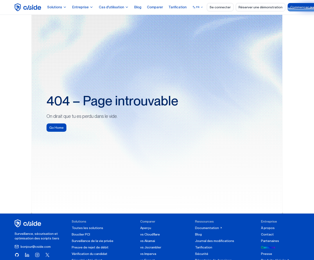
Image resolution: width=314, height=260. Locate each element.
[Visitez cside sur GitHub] (17, 255)
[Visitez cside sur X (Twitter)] (47, 255)
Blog (137, 7)
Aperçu (145, 228)
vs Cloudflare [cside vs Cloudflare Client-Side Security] (150, 234)
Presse (266, 254)
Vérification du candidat (89, 254)
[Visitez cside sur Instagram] (37, 255)
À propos (268, 228)
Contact (267, 234)
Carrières (268, 247)
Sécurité (201, 254)
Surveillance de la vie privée (92, 241)
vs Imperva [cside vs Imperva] (148, 254)
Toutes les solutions (87, 228)
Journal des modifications (214, 241)
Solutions (57, 7)
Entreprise (82, 7)
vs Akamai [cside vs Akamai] (147, 241)
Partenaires (270, 241)
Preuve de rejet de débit (90, 247)
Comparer (155, 7)
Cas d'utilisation (114, 7)
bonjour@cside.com (33, 247)
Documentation (208, 228)
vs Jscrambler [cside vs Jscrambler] (150, 247)
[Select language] (198, 7)
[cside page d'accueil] (29, 223)
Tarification (177, 7)
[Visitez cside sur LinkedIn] (27, 255)
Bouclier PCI (81, 234)
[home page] (29, 7)
